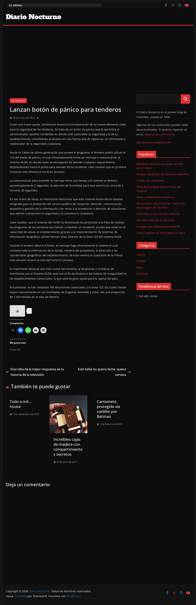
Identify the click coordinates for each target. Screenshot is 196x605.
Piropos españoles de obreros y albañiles (162, 174)
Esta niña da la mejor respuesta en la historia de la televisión (35, 372)
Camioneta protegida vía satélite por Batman (108, 409)
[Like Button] (17, 311)
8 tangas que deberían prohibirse (158, 226)
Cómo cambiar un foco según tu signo (160, 233)
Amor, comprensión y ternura (155, 197)
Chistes (141, 261)
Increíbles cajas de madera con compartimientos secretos (67, 447)
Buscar (185, 99)
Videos (140, 255)
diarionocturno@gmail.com (153, 142)
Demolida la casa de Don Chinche (158, 214)
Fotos (139, 267)
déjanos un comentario (159, 134)
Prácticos (142, 274)
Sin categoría (18, 100)
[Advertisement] (98, 54)
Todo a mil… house (20, 404)
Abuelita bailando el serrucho (155, 220)
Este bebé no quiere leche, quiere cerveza (104, 372)
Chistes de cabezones (150, 180)
